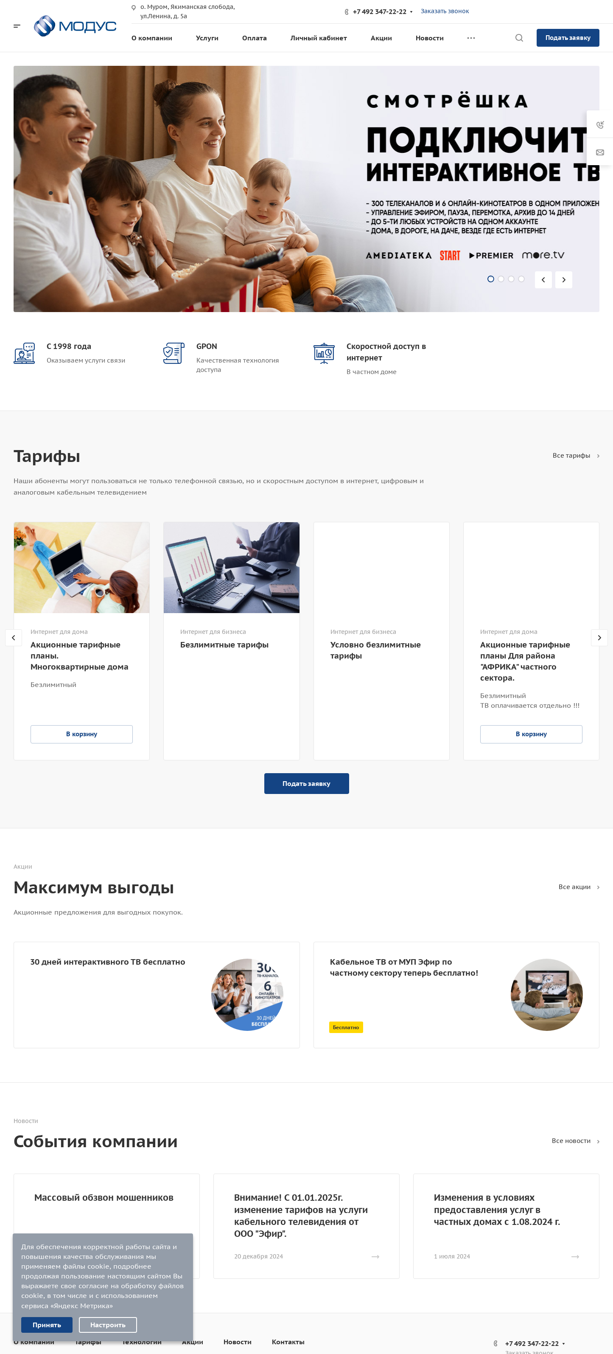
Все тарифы (576, 455)
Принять (47, 1324)
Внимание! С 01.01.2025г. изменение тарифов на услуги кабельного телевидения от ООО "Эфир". (301, 1215)
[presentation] (545, 279)
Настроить (108, 1324)
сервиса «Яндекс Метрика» (67, 1305)
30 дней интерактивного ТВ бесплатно (107, 961)
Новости (238, 1341)
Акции (192, 1341)
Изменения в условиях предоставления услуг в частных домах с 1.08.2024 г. (497, 1209)
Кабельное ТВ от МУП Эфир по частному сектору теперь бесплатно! (404, 967)
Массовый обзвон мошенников (104, 1197)
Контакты (288, 1341)
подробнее (132, 1266)
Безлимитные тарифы (224, 644)
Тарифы (88, 1341)
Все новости (575, 1141)
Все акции (579, 887)
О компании (34, 1341)
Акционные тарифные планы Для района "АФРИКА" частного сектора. (525, 661)
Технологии (142, 1341)
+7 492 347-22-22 (379, 11)
